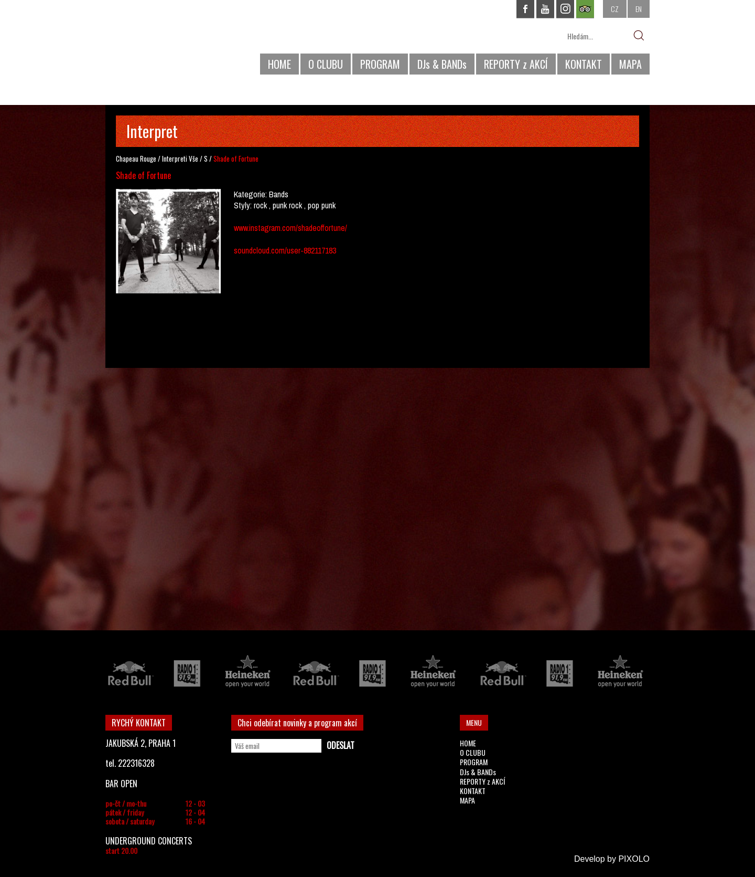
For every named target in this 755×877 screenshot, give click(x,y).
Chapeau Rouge (136, 158)
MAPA (630, 64)
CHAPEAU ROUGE (162, 41)
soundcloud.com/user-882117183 (285, 250)
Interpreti (174, 158)
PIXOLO (634, 858)
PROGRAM (380, 64)
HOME (279, 64)
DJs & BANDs (442, 64)
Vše (193, 158)
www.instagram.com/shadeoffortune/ (290, 228)
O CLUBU (325, 64)
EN (638, 8)
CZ (615, 8)
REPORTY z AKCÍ (516, 64)
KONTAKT (583, 64)
